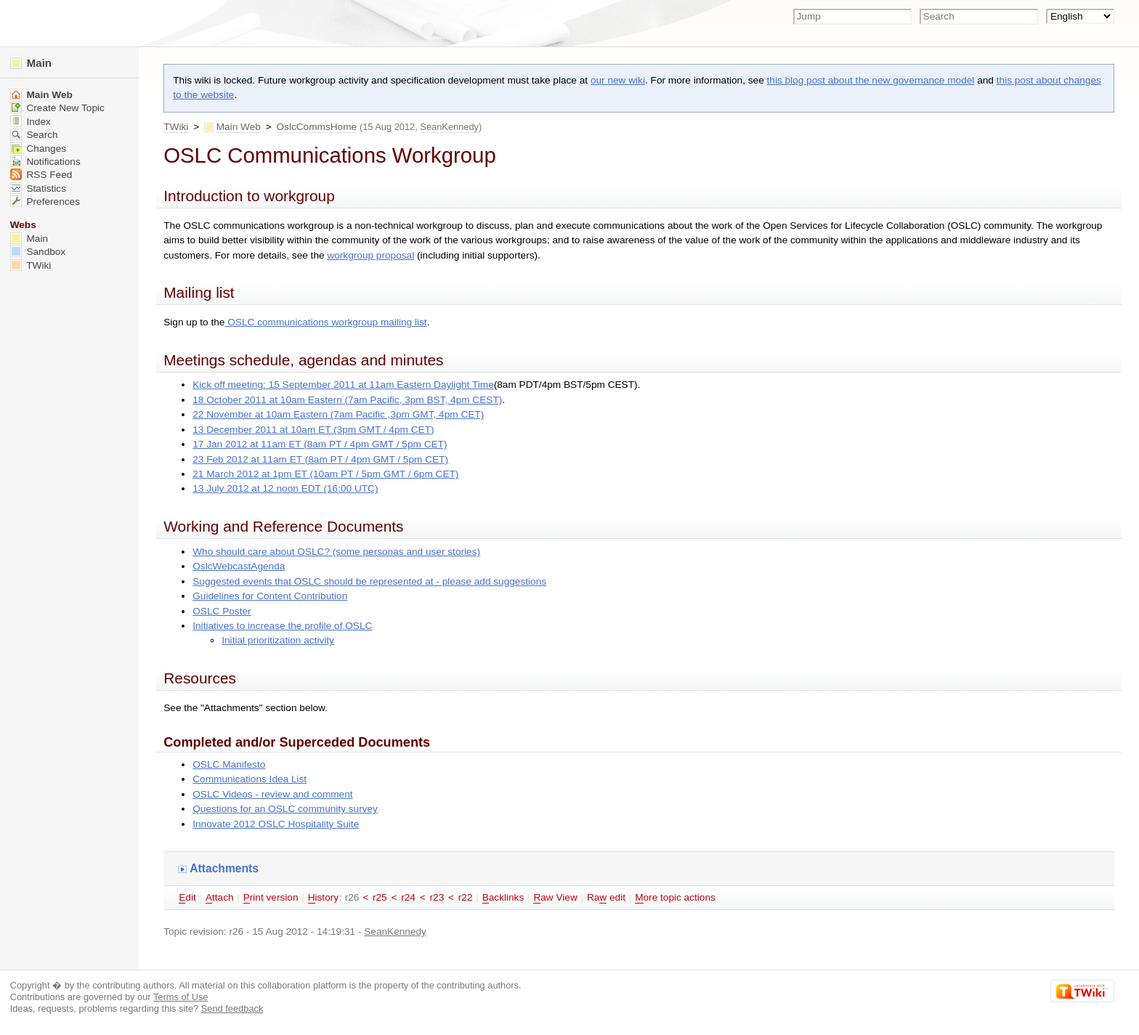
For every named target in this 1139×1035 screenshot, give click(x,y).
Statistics (38, 188)
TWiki (175, 126)
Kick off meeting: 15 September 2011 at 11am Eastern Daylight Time (343, 384)
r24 (408, 897)
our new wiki (618, 80)
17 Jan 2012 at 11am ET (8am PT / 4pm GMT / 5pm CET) (319, 444)
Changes (38, 148)
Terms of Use (180, 996)
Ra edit (606, 898)
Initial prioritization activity (278, 640)
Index (30, 121)
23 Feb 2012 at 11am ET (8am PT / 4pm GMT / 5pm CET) (320, 459)
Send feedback (232, 1008)
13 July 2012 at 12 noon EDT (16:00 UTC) (285, 488)
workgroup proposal (370, 255)
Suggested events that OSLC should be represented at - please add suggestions (369, 581)
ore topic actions (675, 898)
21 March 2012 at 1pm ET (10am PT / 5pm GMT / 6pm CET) (325, 473)
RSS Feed (41, 174)
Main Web (238, 126)
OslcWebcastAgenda (238, 566)
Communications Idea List (249, 779)
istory (323, 898)
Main (31, 63)
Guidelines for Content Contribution (269, 595)
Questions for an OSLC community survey (285, 808)
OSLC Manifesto (228, 764)
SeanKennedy (449, 126)
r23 (437, 897)
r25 (380, 897)
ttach (220, 898)
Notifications (45, 161)
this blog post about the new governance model (871, 80)
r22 (465, 897)
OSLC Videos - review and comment (272, 794)
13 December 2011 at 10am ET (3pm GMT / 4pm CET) (313, 429)
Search (34, 134)
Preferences (45, 201)
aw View (555, 898)
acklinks (503, 898)
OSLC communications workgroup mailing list (325, 322)
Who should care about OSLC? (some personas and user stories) (336, 551)
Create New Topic (57, 107)
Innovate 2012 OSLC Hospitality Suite (275, 824)
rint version (271, 898)
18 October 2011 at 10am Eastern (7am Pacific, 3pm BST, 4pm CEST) (347, 399)
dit (187, 898)
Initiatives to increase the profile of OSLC (282, 625)
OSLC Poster (221, 611)
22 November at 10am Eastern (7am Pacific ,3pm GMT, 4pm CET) (338, 414)
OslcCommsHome (316, 126)
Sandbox (38, 251)
